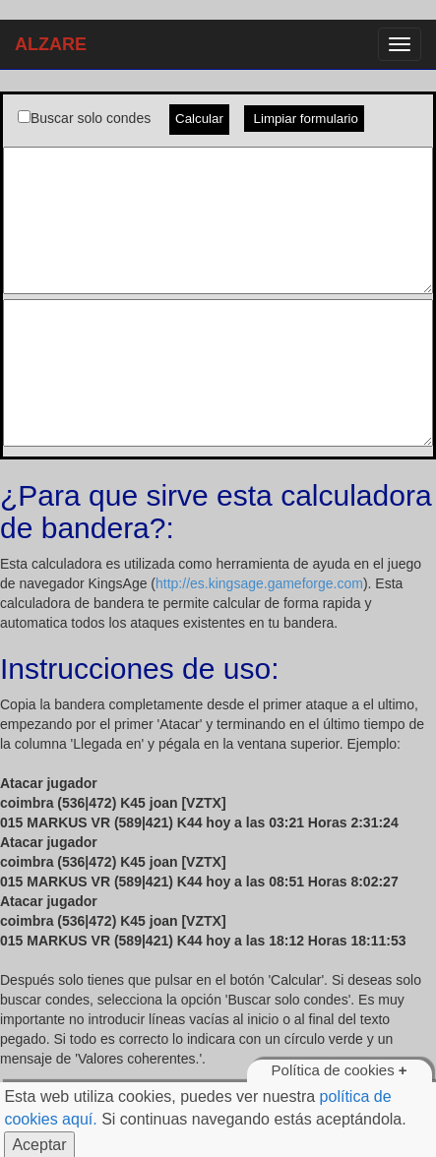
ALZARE (51, 44)
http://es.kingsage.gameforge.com (259, 583)
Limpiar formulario (304, 118)
